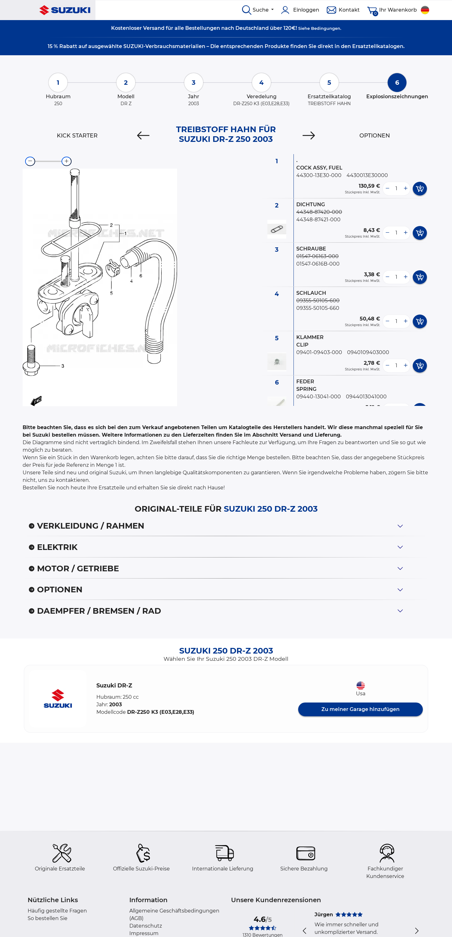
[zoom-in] (67, 161)
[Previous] (143, 135)
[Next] (308, 135)
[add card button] (420, 189)
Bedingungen (325, 28)
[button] (57, 698)
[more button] (405, 189)
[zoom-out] (30, 161)
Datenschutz (145, 926)
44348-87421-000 (318, 220)
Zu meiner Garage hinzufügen (360, 709)
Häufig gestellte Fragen (57, 911)
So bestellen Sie (47, 918)
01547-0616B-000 (318, 264)
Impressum (144, 933)
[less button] (387, 189)
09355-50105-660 (317, 308)
